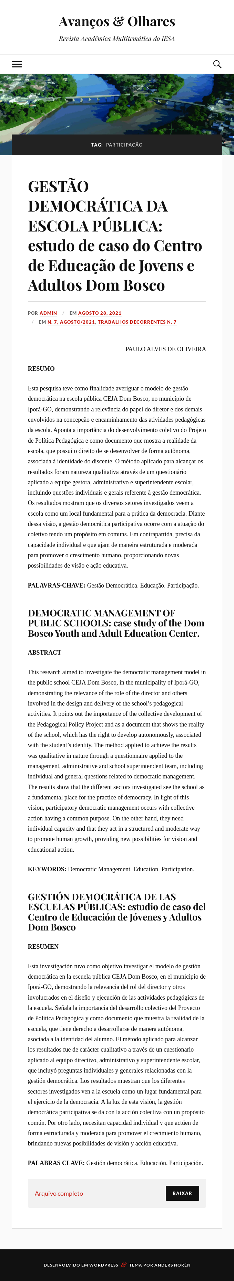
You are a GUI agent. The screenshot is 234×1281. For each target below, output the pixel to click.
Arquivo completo (59, 1193)
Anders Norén (172, 1265)
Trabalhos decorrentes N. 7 (137, 322)
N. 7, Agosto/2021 (71, 322)
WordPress (103, 1265)
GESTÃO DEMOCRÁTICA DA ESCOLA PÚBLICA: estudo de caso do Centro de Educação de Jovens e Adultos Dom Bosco (115, 234)
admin (48, 313)
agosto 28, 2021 (100, 313)
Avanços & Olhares (117, 21)
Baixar (182, 1193)
